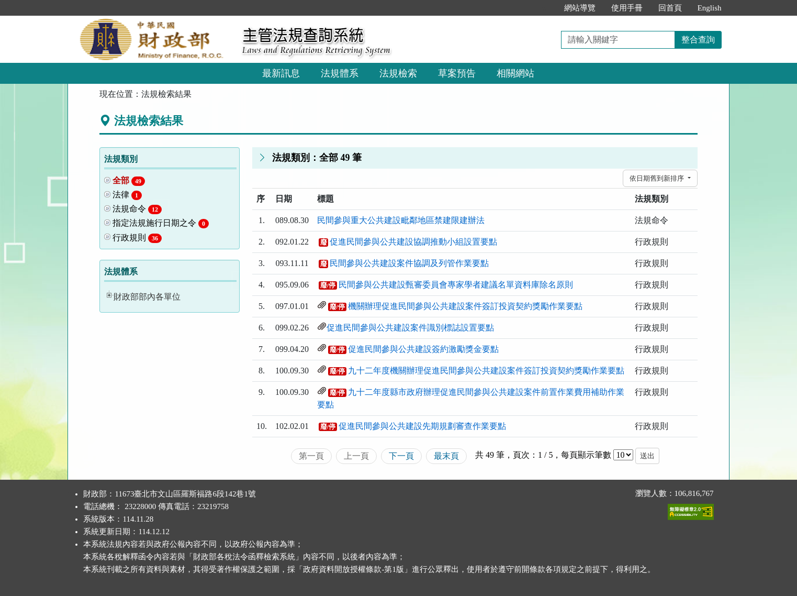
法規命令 (137, 209)
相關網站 (515, 73)
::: (545, 8)
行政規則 (137, 238)
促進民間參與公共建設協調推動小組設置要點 (413, 241)
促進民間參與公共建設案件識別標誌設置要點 (410, 327)
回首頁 (670, 8)
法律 (127, 195)
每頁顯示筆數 (586, 454)
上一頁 (356, 455)
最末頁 (446, 455)
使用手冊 (627, 8)
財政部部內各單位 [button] (147, 296)
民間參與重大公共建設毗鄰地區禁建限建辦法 (401, 220)
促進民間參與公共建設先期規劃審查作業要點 (422, 426)
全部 (129, 181)
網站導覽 (580, 8)
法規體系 (339, 73)
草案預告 (457, 73)
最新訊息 (281, 73)
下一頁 (401, 455)
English (710, 8)
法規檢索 (398, 73)
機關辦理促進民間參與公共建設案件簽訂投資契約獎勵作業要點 (465, 306)
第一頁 (311, 455)
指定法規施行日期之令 (161, 223)
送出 (647, 456)
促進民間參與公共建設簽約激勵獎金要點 (423, 349)
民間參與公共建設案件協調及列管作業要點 (409, 263)
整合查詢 (698, 39)
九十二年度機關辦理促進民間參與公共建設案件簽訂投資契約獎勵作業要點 (486, 370)
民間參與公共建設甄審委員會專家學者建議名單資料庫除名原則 (456, 284)
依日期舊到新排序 (658, 178)
